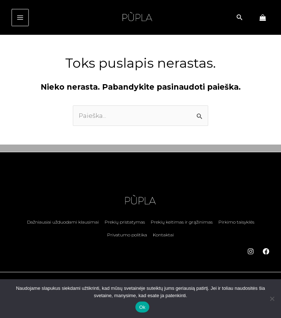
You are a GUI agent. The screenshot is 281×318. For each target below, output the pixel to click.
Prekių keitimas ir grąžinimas (182, 226)
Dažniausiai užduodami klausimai (63, 226)
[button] (239, 20)
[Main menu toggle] (20, 20)
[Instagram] (250, 253)
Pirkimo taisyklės (236, 226)
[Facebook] (266, 253)
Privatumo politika (127, 237)
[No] (272, 298)
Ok (142, 307)
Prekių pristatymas (125, 226)
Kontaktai (163, 237)
